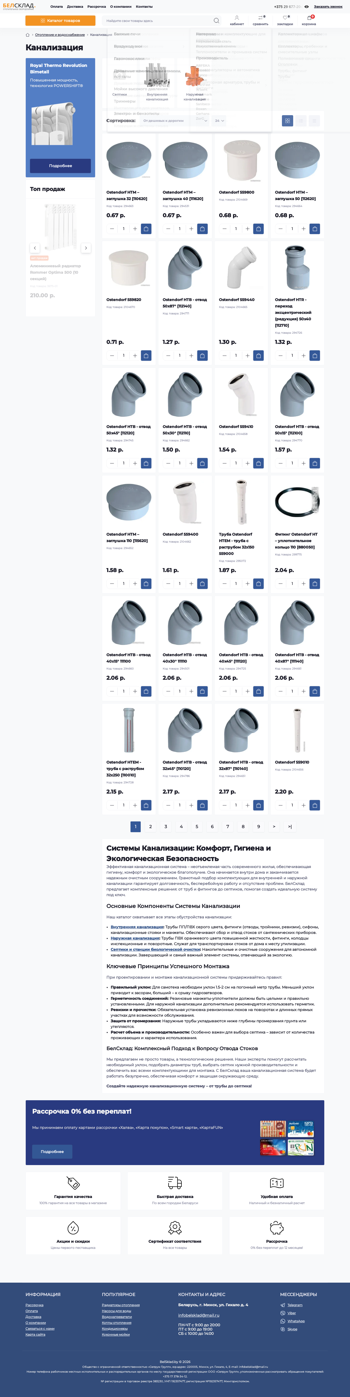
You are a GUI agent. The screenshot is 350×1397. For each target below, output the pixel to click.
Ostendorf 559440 (237, 299)
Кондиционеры (115, 1329)
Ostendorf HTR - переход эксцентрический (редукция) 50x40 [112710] (293, 312)
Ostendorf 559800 (236, 192)
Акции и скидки (73, 1241)
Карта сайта (35, 1334)
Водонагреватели (117, 1317)
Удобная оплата (277, 1196)
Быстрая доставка (175, 1196)
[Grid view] (287, 120)
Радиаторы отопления (121, 1305)
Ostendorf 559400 (180, 534)
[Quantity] (123, 229)
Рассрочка (96, 7)
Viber (292, 1313)
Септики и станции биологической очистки (155, 949)
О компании (121, 7)
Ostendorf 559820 (123, 299)
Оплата (56, 7)
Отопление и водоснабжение (60, 35)
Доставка (75, 7)
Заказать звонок (328, 7)
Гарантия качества (73, 1196)
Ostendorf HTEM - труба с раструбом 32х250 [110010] (125, 769)
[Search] (216, 21)
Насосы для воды (116, 1311)
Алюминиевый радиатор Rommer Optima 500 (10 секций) (55, 272)
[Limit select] (218, 120)
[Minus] (112, 228)
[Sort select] (174, 120)
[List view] (301, 120)
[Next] (86, 248)
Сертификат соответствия (174, 1241)
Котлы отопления (116, 1323)
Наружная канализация (135, 938)
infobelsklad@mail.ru (198, 1315)
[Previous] (35, 248)
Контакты (144, 7)
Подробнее (60, 165)
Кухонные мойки (116, 1334)
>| (290, 826)
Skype (292, 1329)
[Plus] (135, 228)
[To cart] (146, 229)
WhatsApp (296, 1321)
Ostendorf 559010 (292, 762)
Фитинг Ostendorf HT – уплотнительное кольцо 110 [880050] (296, 541)
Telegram (295, 1305)
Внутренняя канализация (137, 927)
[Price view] (314, 120)
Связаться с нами (39, 1329)
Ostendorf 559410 (236, 426)
